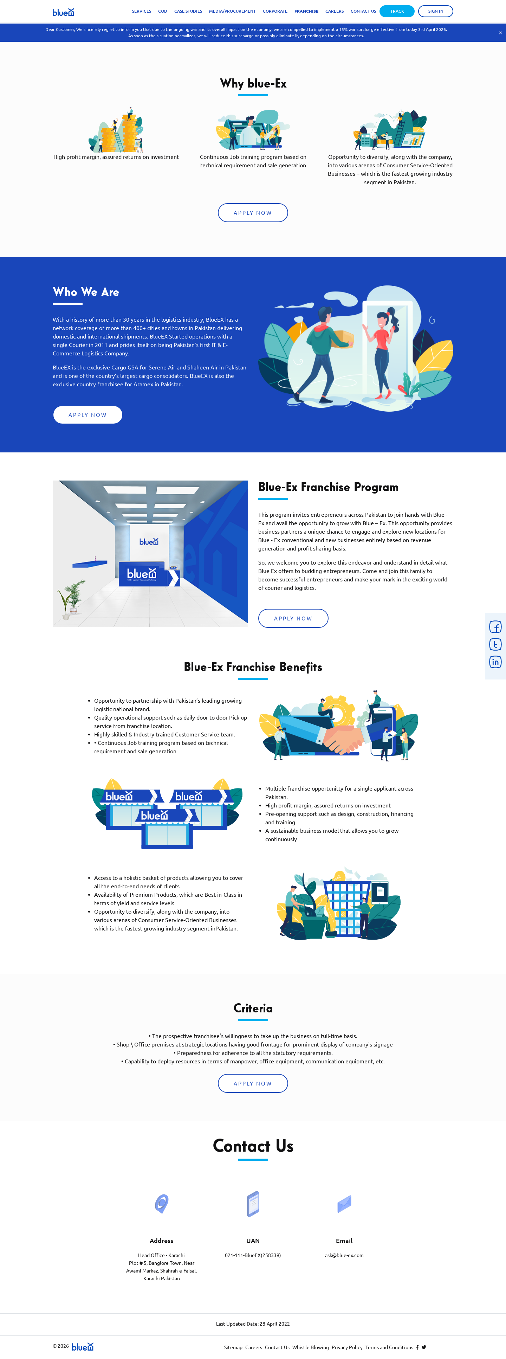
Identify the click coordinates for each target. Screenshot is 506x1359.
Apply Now (253, 213)
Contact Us (363, 11)
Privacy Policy (347, 1347)
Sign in (435, 11)
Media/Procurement (232, 11)
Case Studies (188, 11)
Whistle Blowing (310, 1347)
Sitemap (233, 1347)
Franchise (306, 11)
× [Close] (500, 32)
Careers (334, 11)
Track (397, 11)
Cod (162, 11)
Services (141, 11)
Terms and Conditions (389, 1347)
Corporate (275, 11)
